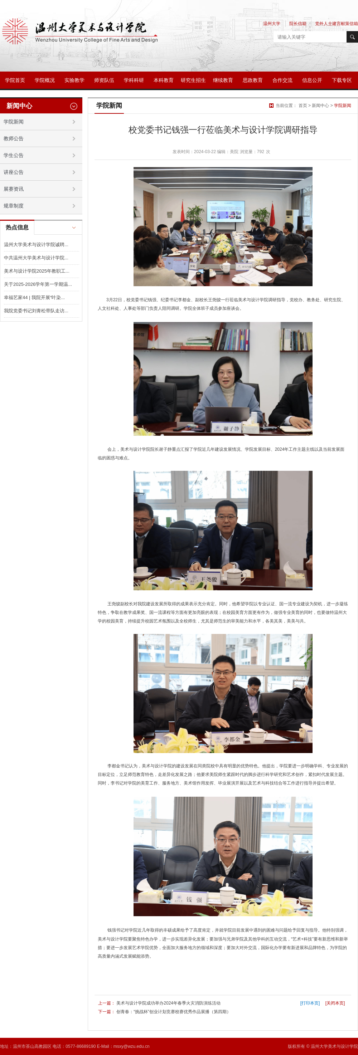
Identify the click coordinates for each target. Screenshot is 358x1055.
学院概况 (45, 80)
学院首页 (15, 80)
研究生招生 (193, 80)
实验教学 (74, 80)
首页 (303, 105)
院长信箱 (297, 23)
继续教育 (223, 80)
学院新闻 (342, 105)
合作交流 (282, 80)
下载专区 (342, 80)
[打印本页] (310, 1003)
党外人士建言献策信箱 (336, 23)
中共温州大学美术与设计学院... (36, 257)
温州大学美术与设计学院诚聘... (36, 244)
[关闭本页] (335, 1003)
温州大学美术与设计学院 (334, 1046)
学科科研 (134, 80)
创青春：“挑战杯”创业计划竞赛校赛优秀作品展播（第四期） (173, 1011)
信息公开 (312, 80)
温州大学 (271, 23)
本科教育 (164, 80)
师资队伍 (104, 80)
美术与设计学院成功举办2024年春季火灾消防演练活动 (168, 1003)
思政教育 (253, 80)
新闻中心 (320, 105)
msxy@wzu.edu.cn (131, 1046)
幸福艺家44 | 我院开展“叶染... (34, 297)
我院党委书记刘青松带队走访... (36, 310)
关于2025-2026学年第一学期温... (38, 284)
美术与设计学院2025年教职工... (36, 271)
